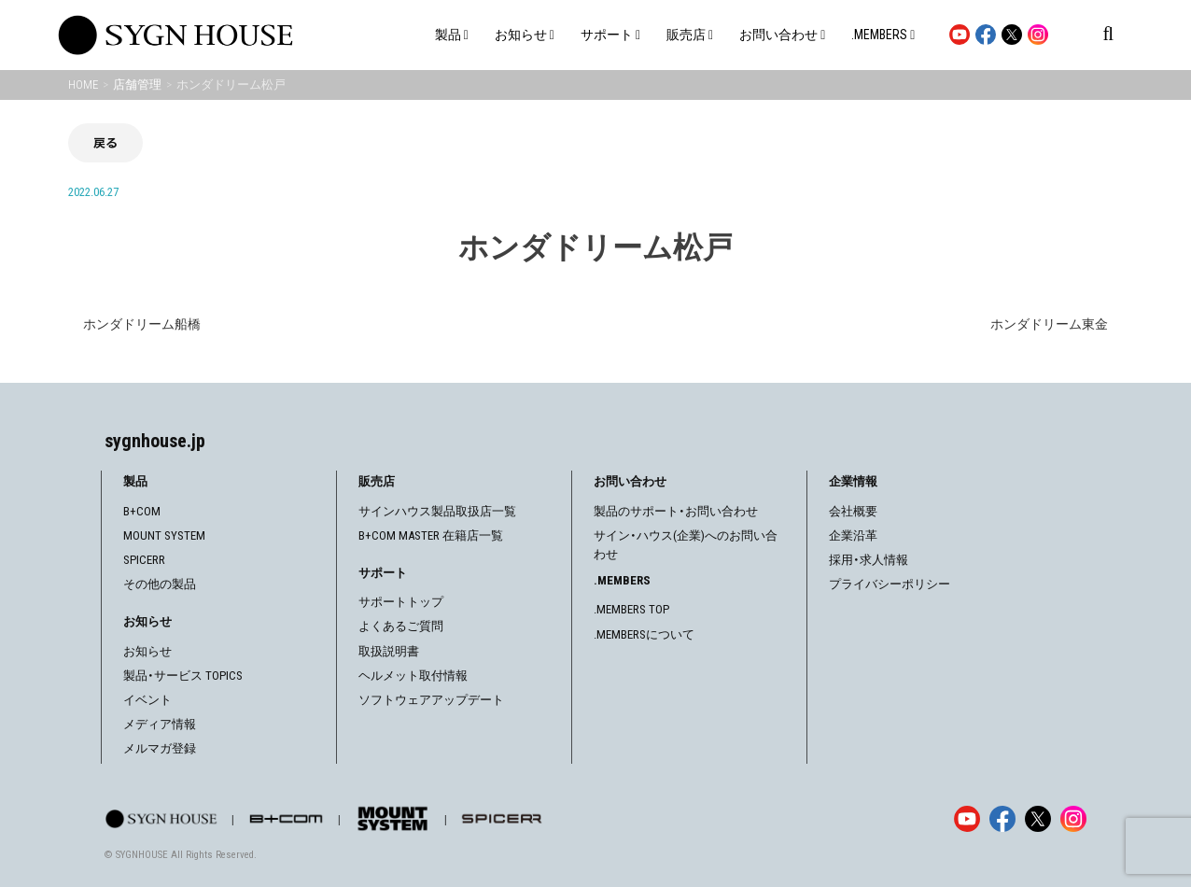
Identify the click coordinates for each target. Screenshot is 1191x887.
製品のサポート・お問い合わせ (676, 511)
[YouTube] (967, 819)
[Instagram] (1073, 819)
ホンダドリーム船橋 (142, 324)
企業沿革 (853, 535)
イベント (147, 700)
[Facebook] (1002, 819)
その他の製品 (159, 584)
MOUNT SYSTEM (164, 535)
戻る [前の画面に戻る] (105, 142)
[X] (1038, 819)
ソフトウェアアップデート (431, 700)
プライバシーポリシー (889, 584)
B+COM (142, 511)
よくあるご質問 (400, 626)
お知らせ (147, 651)
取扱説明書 (388, 651)
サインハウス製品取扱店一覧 (437, 511)
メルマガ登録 (159, 748)
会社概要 (853, 511)
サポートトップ (400, 602)
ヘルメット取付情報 (413, 676)
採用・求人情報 (868, 560)
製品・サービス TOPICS (183, 676)
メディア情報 (159, 724)
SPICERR (144, 560)
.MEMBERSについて (644, 634)
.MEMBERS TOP (631, 609)
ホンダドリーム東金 (1049, 324)
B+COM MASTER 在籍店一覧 (430, 535)
